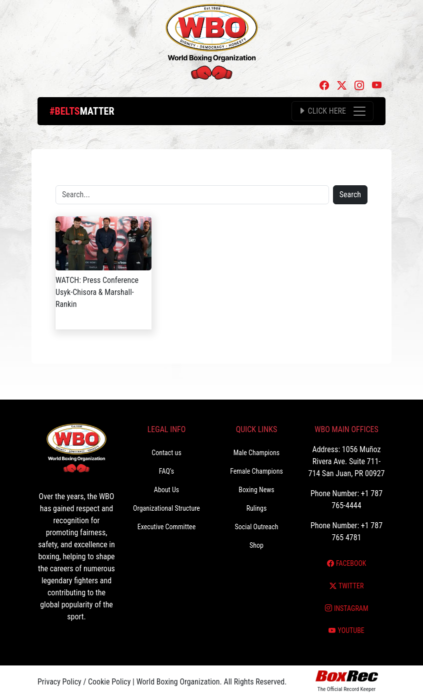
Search (350, 194)
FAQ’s (166, 471)
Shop (257, 545)
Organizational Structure (166, 508)
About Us (166, 490)
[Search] (192, 194)
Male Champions (257, 453)
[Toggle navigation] (333, 111)
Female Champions (256, 471)
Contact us (167, 453)
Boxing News (256, 490)
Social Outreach (256, 527)
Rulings (256, 508)
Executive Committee (167, 527)
